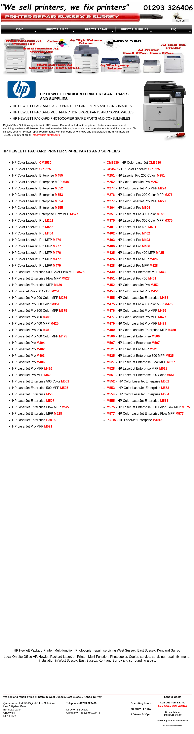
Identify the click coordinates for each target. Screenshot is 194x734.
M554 (59, 201)
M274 (57, 240)
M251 (55, 291)
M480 (67, 182)
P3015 (50, 420)
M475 (63, 336)
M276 (63, 297)
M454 (49, 233)
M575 (80, 272)
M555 (59, 207)
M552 (59, 188)
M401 (47, 317)
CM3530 (45, 162)
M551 (65, 381)
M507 (50, 400)
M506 (50, 394)
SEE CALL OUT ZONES (173, 705)
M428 (48, 375)
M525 (64, 388)
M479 (57, 265)
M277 (57, 246)
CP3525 (45, 169)
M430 (58, 285)
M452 (49, 227)
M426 (48, 368)
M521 (48, 426)
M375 (63, 310)
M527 (66, 278)
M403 (41, 355)
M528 (58, 413)
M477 (57, 259)
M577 (74, 214)
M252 (49, 220)
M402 (41, 349)
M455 (59, 175)
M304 (41, 342)
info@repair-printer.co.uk (46, 134)
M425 (54, 323)
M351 (55, 304)
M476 (57, 252)
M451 (47, 330)
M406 (41, 362)
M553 (59, 194)
